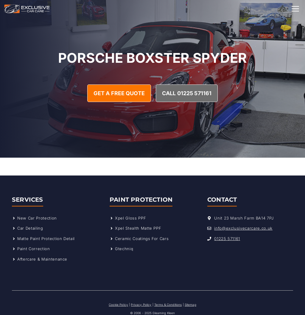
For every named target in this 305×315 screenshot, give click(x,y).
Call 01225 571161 (186, 93)
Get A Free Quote (119, 93)
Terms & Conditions (168, 304)
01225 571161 (227, 238)
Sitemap (190, 304)
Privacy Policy (141, 304)
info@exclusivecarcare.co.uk (243, 228)
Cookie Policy (118, 304)
